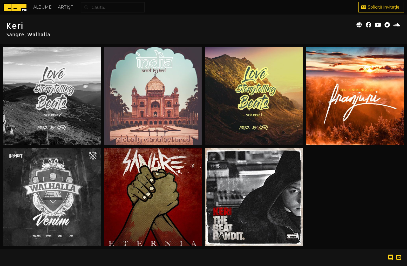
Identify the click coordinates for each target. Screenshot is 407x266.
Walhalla (38, 34)
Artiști (66, 7)
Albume (42, 7)
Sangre (15, 34)
